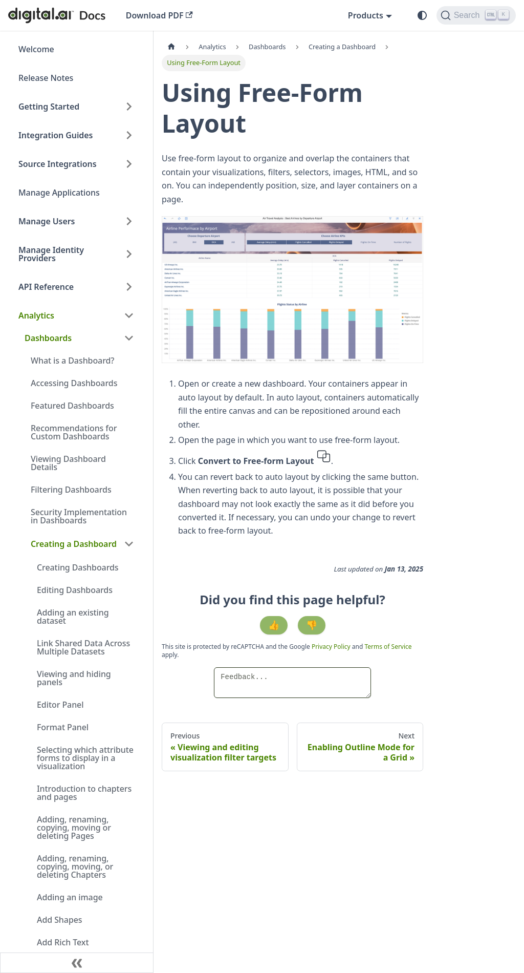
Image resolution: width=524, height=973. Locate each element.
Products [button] (365, 15)
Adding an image (70, 897)
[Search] (476, 15)
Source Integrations (57, 164)
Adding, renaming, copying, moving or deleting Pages (74, 827)
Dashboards (48, 338)
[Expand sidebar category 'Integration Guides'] (129, 135)
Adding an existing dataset (73, 616)
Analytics (36, 315)
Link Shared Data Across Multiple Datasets (83, 647)
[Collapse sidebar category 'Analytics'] (129, 315)
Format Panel (63, 727)
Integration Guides (55, 135)
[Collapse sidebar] (77, 963)
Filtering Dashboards (71, 489)
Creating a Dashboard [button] (74, 543)
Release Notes (45, 77)
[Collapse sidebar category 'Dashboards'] (129, 338)
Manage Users (46, 221)
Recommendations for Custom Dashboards (74, 432)
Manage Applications (59, 192)
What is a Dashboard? (72, 360)
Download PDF (159, 15)
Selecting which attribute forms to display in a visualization (85, 758)
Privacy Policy (332, 646)
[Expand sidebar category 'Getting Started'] (129, 106)
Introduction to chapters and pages (84, 792)
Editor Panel (60, 704)
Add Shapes (59, 919)
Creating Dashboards (78, 567)
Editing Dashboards (75, 590)
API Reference (46, 286)
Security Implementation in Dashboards (79, 516)
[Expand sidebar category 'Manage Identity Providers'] (129, 254)
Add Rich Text (63, 942)
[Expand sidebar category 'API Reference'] (129, 287)
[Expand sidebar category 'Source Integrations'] (129, 164)
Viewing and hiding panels (74, 678)
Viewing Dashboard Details (68, 463)
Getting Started (48, 106)
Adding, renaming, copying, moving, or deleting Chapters (75, 866)
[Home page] (171, 47)
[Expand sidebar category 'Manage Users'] (129, 221)
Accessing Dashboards (74, 383)
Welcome (36, 49)
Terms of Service (387, 646)
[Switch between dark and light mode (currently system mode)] (422, 15)
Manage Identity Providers (51, 254)
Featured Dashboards (72, 405)
